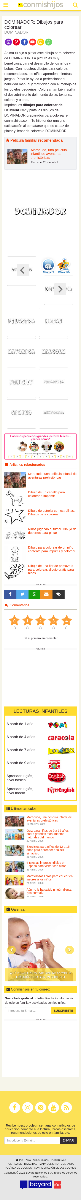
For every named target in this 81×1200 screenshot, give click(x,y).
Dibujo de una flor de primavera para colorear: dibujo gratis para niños (51, 569)
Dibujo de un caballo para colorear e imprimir (46, 494)
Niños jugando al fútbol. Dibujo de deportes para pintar (52, 530)
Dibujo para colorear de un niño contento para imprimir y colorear (51, 549)
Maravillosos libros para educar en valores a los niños (50, 877)
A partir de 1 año (19, 724)
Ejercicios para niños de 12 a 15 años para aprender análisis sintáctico (48, 850)
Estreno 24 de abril (44, 162)
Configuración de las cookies (55, 1167)
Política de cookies (18, 1167)
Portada (23, 1160)
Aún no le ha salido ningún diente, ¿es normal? (49, 891)
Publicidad (58, 1160)
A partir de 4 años (20, 737)
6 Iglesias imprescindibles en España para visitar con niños (46, 864)
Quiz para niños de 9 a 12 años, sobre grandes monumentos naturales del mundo (48, 834)
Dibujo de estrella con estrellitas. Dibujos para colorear (51, 512)
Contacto (67, 1164)
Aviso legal (41, 1160)
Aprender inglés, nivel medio (19, 791)
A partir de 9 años (20, 763)
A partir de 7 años (20, 750)
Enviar (68, 1140)
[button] (11, 950)
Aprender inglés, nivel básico (19, 778)
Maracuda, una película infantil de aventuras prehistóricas (48, 153)
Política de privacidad (22, 1164)
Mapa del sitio (49, 1164)
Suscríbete (63, 1010)
